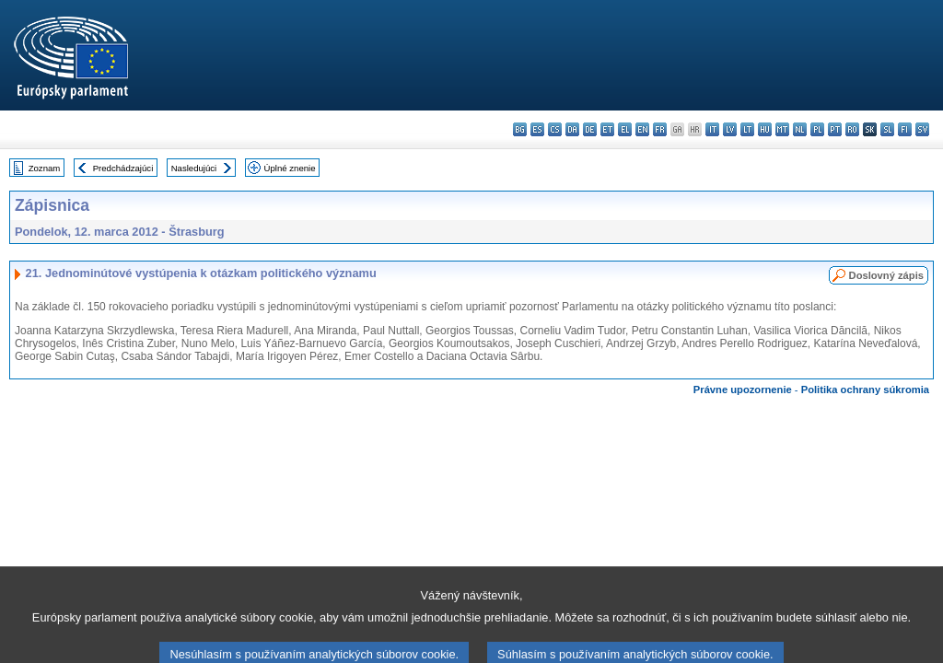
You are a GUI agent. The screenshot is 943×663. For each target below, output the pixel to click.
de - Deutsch (590, 129)
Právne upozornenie (742, 389)
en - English (642, 129)
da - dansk (572, 129)
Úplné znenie (290, 168)
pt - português (835, 129)
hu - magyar (765, 129)
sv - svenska (922, 129)
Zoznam (45, 168)
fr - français (660, 129)
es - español (537, 129)
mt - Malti (782, 129)
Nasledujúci (194, 168)
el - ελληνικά (625, 129)
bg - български (520, 129)
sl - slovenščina (887, 129)
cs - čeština (555, 129)
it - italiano (712, 129)
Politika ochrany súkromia (865, 389)
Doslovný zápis (886, 275)
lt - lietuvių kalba (747, 129)
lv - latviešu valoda (730, 129)
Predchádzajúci (123, 168)
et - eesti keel (607, 129)
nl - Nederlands (800, 129)
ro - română (852, 129)
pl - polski (817, 129)
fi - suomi (905, 129)
